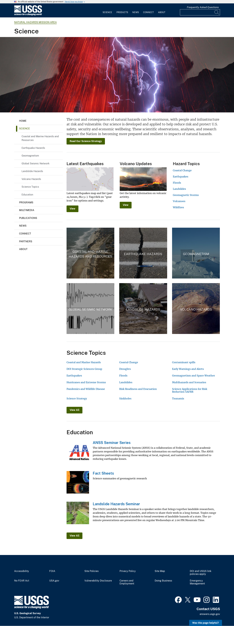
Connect (148, 12)
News (135, 12)
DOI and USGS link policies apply (200, 572)
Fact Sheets (103, 473)
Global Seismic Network (35, 163)
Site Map (160, 571)
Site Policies (91, 571)
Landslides (179, 188)
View (72, 208)
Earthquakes (180, 176)
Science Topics (30, 186)
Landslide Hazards (32, 171)
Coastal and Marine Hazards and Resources (40, 138)
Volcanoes (179, 201)
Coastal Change (182, 170)
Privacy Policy (128, 571)
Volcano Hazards (31, 179)
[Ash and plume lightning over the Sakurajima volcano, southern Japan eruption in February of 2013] (117, 74)
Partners (25, 241)
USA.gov (54, 580)
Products (122, 12)
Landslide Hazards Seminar (116, 504)
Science (107, 12)
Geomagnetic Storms (186, 195)
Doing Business (163, 580)
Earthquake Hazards (33, 147)
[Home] (28, 14)
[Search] (217, 12)
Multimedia (26, 210)
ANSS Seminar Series (111, 442)
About (161, 12)
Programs (26, 202)
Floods (177, 182)
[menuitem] (107, 10)
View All (74, 410)
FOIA (52, 571)
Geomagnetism (30, 155)
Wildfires (178, 207)
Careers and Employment (127, 582)
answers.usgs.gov (210, 614)
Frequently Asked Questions (203, 7)
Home (22, 120)
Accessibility (21, 571)
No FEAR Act (21, 580)
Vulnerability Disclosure (98, 580)
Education (27, 194)
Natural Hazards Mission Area (35, 22)
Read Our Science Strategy (86, 141)
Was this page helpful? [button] (205, 622)
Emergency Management (197, 582)
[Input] (200, 12)
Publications (28, 218)
